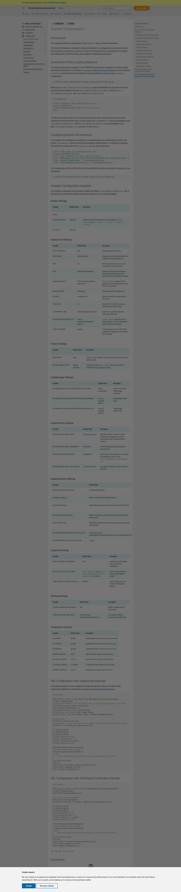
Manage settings (47, 886)
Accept (29, 886)
